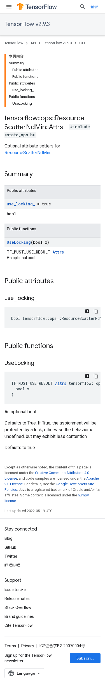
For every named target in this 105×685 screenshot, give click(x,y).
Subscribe (86, 658)
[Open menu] (9, 6)
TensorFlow (13, 43)
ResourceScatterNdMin (27, 152)
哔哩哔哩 (12, 565)
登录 (94, 6)
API (33, 43)
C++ (82, 43)
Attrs (58, 252)
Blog (8, 538)
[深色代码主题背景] (87, 311)
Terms (10, 646)
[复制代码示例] (96, 311)
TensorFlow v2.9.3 (27, 24)
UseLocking (19, 242)
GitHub (10, 547)
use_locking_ (21, 204)
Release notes (17, 598)
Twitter (10, 556)
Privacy (27, 646)
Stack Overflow (17, 607)
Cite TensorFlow (18, 625)
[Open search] (82, 6)
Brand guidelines (19, 616)
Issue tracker (15, 589)
